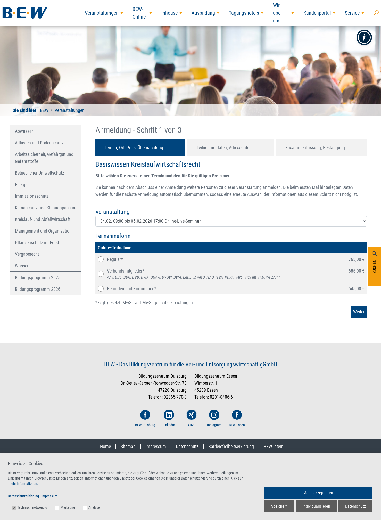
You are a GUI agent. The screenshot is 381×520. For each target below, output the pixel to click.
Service (352, 13)
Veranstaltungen (102, 13)
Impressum (155, 446)
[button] (364, 37)
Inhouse (169, 13)
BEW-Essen (237, 418)
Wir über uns (277, 13)
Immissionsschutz (31, 196)
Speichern (279, 506)
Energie (21, 184)
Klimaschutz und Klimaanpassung (46, 207)
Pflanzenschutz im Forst (37, 242)
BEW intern (274, 446)
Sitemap (128, 446)
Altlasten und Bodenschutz (39, 142)
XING (191, 418)
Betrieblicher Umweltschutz (39, 173)
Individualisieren (316, 506)
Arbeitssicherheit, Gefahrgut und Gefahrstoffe (44, 158)
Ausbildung (203, 13)
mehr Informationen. (23, 484)
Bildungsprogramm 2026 (37, 289)
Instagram (214, 418)
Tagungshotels (244, 13)
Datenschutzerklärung (23, 496)
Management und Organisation (43, 231)
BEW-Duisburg (145, 418)
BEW (44, 110)
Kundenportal (317, 13)
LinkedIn (169, 418)
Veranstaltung (112, 212)
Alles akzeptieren (318, 492)
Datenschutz (187, 446)
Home (105, 446)
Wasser (21, 265)
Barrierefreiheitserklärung (231, 446)
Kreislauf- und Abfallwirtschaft (42, 219)
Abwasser (24, 131)
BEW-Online (139, 13)
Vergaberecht (27, 254)
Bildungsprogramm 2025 (37, 277)
